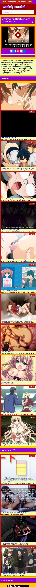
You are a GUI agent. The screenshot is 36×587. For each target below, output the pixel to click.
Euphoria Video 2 (7, 482)
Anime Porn (22, 2)
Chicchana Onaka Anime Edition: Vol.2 (14, 573)
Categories (12, 2)
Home (4, 2)
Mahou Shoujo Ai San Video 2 (11, 229)
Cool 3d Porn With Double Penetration (14, 512)
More (30, 2)
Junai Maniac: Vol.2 (8, 382)
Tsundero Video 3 (7, 351)
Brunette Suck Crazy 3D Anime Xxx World (15, 543)
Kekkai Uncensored (8, 412)
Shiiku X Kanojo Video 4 (9, 290)
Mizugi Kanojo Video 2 (9, 137)
